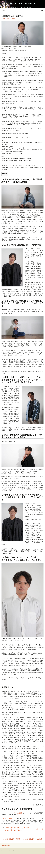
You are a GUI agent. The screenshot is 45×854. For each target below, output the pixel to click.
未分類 (13, 18)
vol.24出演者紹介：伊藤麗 (11, 839)
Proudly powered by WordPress (9, 850)
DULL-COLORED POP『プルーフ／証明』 (12, 813)
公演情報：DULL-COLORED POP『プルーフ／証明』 (18, 827)
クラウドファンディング (8, 818)
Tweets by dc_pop (6, 845)
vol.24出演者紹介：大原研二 (33, 839)
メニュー (4, 10)
